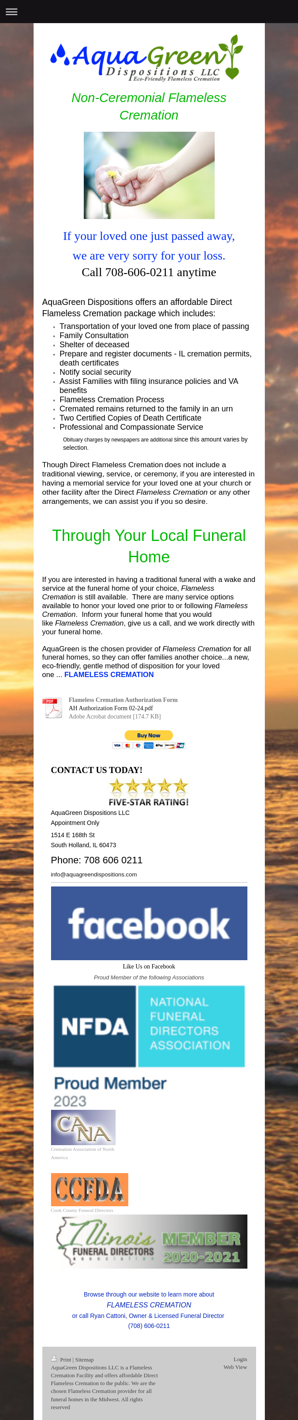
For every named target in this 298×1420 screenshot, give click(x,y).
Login (240, 1359)
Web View (235, 1367)
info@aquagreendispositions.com (94, 874)
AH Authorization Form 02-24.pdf (111, 708)
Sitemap (84, 1359)
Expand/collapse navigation (149, 11)
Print (62, 1359)
